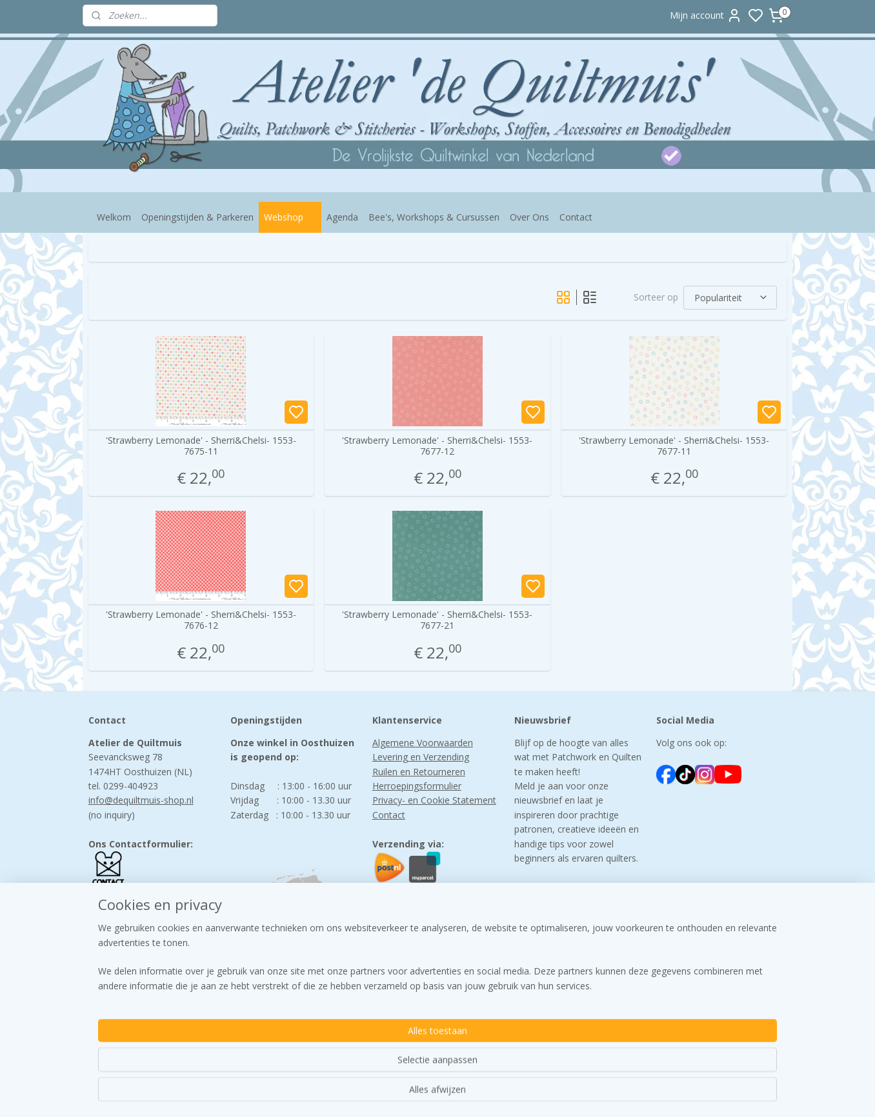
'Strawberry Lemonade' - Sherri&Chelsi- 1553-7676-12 (201, 620)
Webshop (290, 217)
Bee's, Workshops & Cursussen (433, 217)
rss (518, 1093)
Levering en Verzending (420, 757)
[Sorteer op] (730, 297)
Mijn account (706, 15)
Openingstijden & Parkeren (197, 217)
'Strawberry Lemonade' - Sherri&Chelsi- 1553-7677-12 (437, 446)
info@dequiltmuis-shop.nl (141, 800)
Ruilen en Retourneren (418, 772)
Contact (575, 217)
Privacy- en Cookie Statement (434, 800)
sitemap (491, 1093)
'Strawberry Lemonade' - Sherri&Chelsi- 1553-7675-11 (201, 446)
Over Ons (529, 217)
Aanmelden (548, 931)
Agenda (342, 217)
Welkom (114, 217)
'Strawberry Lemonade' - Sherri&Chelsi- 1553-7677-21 (437, 620)
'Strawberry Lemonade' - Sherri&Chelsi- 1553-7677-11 (674, 446)
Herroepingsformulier (416, 786)
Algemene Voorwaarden (422, 742)
